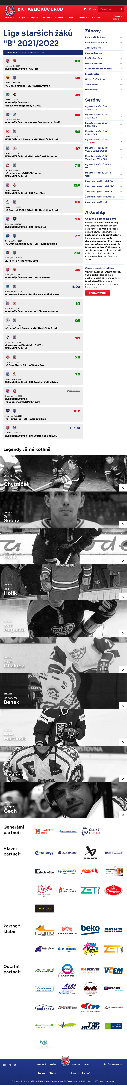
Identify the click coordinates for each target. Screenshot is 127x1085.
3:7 (77, 148)
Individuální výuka (95, 37)
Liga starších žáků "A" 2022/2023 (96, 133)
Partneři (96, 18)
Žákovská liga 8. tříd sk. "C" (99, 191)
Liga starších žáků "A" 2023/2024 (96, 124)
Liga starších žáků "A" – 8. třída (98, 166)
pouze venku (33, 52)
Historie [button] (83, 18)
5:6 (77, 219)
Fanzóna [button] (59, 18)
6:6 (77, 115)
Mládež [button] (46, 18)
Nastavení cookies (107, 1081)
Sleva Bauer (91, 84)
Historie (74, 1072)
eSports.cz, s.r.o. (57, 1081)
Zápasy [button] (34, 18)
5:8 (77, 131)
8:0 (77, 61)
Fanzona (76, 1064)
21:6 (77, 185)
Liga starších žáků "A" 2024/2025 (96, 116)
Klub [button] (71, 18)
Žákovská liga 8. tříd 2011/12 (100, 196)
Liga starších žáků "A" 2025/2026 (96, 108)
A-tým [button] (22, 18)
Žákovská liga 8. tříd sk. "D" (99, 186)
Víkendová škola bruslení (98, 68)
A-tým (53, 1064)
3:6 (77, 270)
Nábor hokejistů (93, 63)
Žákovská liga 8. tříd (96, 202)
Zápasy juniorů (93, 47)
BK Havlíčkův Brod (40, 9)
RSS (96, 1081)
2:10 (77, 253)
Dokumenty (91, 89)
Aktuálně (41, 1064)
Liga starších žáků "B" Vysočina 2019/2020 (96, 158)
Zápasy (41, 1072)
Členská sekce (116, 17)
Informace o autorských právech (79, 1081)
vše (42, 52)
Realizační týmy (93, 58)
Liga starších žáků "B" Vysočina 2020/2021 (96, 149)
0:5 (77, 320)
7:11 (77, 165)
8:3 (77, 303)
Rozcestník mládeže (96, 42)
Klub (86, 1064)
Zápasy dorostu (93, 53)
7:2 (77, 374)
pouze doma (20, 52)
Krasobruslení (92, 74)
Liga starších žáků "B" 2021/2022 (96, 141)
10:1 (77, 78)
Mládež (52, 1072)
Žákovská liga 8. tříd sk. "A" (99, 181)
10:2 (77, 411)
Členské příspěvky (95, 79)
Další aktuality (97, 293)
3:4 (77, 95)
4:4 (77, 337)
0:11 (77, 357)
